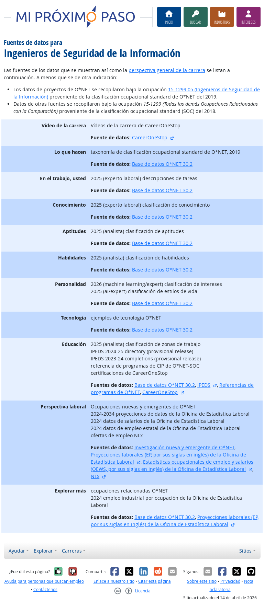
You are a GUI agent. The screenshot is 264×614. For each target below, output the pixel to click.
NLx (95, 476)
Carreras (72, 550)
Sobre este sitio (202, 581)
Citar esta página (154, 581)
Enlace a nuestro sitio (114, 581)
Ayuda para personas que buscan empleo (44, 581)
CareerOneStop (149, 137)
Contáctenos (45, 589)
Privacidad (230, 581)
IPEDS (203, 385)
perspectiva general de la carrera (167, 70)
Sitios (245, 550)
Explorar (43, 550)
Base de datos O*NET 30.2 (162, 164)
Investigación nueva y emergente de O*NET (184, 447)
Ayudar (17, 550)
